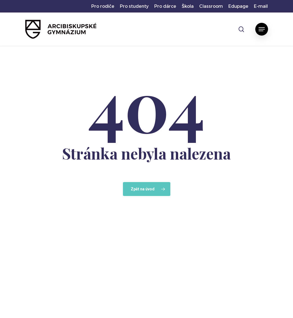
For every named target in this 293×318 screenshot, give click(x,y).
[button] (261, 29)
